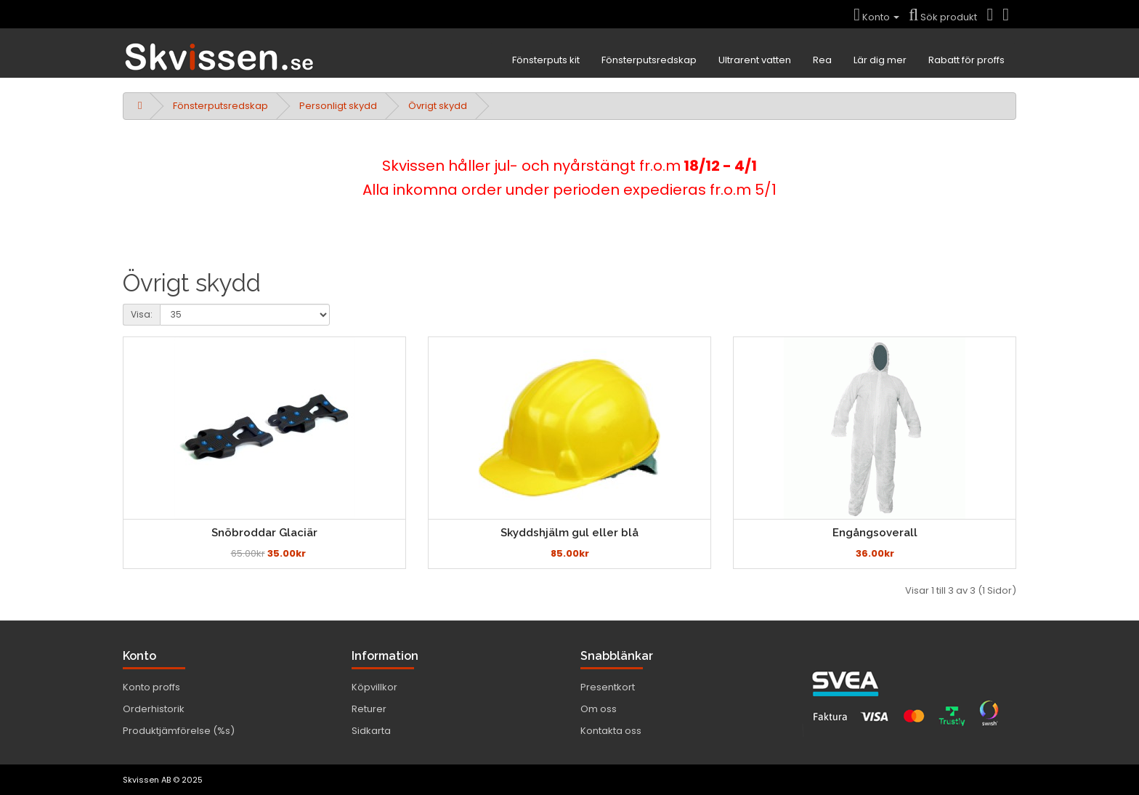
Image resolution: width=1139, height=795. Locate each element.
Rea (822, 60)
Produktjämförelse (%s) (179, 731)
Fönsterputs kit (546, 60)
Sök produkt (943, 17)
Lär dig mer (880, 60)
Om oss (598, 709)
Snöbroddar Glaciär (264, 532)
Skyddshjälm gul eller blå (569, 532)
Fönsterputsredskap (649, 60)
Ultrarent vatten (754, 60)
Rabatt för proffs (966, 60)
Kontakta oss (610, 731)
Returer (369, 709)
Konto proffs (151, 687)
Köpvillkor (374, 687)
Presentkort (607, 687)
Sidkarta (371, 731)
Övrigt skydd (437, 106)
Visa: (142, 314)
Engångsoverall (874, 532)
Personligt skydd (338, 106)
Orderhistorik (154, 709)
